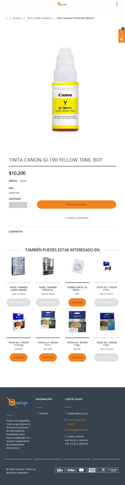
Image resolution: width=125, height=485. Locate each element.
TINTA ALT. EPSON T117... (48, 344)
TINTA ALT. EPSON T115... (106, 288)
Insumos (16, 18)
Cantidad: (15, 198)
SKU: (11, 188)
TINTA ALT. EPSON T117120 (18, 344)
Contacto (43, 413)
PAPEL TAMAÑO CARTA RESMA (19, 288)
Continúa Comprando (76, 217)
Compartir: (16, 231)
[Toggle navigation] (117, 4)
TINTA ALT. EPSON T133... (77, 344)
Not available (18, 302)
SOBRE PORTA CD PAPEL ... (77, 288)
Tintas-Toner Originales (39, 18)
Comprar (77, 302)
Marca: (13, 180)
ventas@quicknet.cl (78, 429)
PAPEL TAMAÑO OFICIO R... (48, 288)
